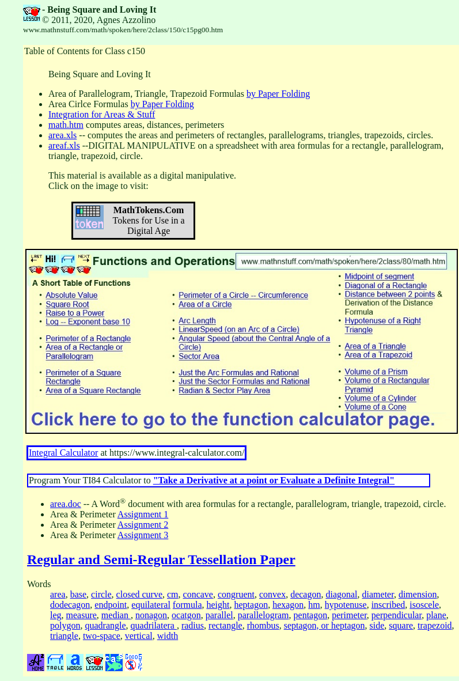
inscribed (388, 605)
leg (56, 615)
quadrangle (105, 625)
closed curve (139, 594)
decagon (305, 594)
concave (198, 594)
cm (173, 594)
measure (81, 615)
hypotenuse (346, 605)
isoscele (424, 605)
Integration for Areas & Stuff (101, 114)
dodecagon (70, 605)
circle (101, 594)
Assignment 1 (142, 514)
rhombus (263, 625)
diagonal (341, 594)
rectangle (225, 625)
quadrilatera (154, 625)
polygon (65, 625)
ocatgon (186, 615)
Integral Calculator (63, 452)
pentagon (311, 615)
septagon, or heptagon (324, 625)
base (78, 594)
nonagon (151, 615)
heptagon (251, 605)
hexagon (288, 605)
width (167, 636)
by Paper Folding (278, 94)
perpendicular (396, 615)
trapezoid (435, 625)
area (58, 594)
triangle (64, 636)
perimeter (349, 615)
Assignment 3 (142, 535)
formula (187, 605)
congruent (236, 594)
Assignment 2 (142, 524)
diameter (378, 594)
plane (436, 615)
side (377, 625)
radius (192, 625)
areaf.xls (64, 145)
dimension (418, 594)
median (116, 615)
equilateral (150, 605)
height (217, 605)
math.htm (66, 125)
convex (272, 594)
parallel (219, 615)
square (401, 625)
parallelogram (263, 615)
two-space (101, 636)
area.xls (62, 135)
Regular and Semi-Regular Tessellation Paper (161, 559)
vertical (139, 636)
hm (314, 605)
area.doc (65, 504)
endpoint (110, 605)
